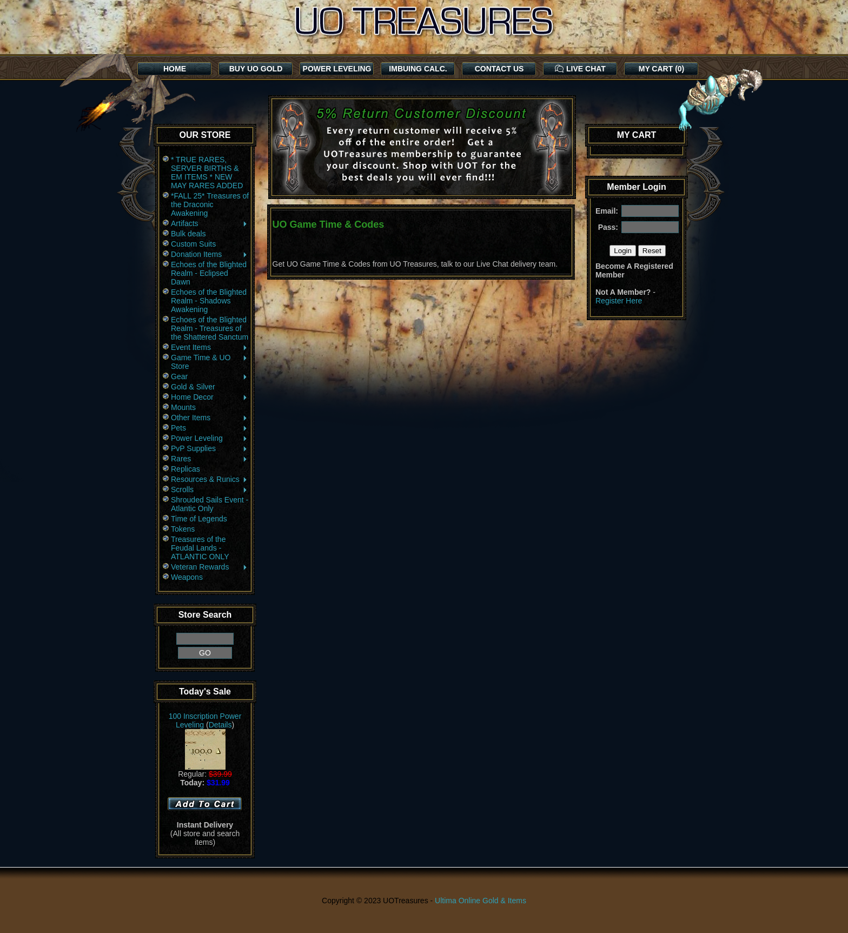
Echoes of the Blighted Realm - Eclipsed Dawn (209, 273)
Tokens (183, 529)
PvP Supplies (209, 448)
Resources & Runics (209, 479)
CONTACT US (499, 68)
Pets (209, 428)
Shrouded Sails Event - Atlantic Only (209, 504)
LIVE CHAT (580, 68)
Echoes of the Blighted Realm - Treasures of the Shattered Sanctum (209, 328)
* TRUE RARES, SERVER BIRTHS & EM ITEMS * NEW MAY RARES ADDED (207, 172)
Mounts (183, 407)
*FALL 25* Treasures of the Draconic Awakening (210, 204)
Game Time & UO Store (209, 361)
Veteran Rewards (209, 567)
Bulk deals (188, 233)
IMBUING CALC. (418, 68)
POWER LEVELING (337, 68)
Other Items (209, 417)
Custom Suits (193, 244)
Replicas (185, 469)
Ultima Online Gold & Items (480, 900)
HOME (174, 68)
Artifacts (209, 223)
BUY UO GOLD (256, 68)
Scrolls (209, 489)
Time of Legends (199, 518)
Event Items (209, 347)
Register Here (618, 300)
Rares (209, 458)
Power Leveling (209, 438)
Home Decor (209, 397)
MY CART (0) (662, 68)
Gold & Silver (193, 386)
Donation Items (209, 254)
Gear (209, 376)
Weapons (187, 577)
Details (220, 724)
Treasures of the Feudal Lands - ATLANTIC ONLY (200, 548)
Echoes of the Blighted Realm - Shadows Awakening (209, 301)
